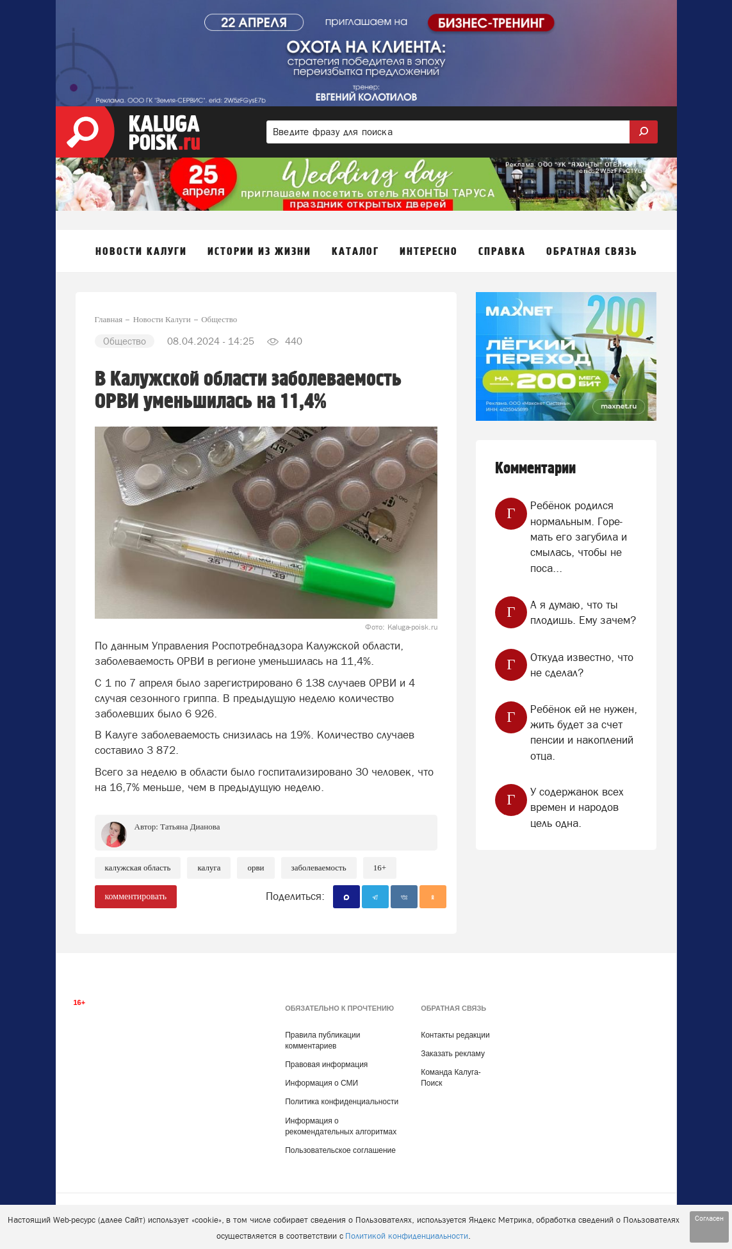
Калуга (208, 867)
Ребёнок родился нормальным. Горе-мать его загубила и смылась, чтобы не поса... (578, 536)
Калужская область (138, 867)
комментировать (136, 896)
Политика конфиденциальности (341, 1101)
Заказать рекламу (453, 1053)
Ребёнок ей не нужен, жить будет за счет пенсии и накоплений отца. (583, 732)
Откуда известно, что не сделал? (581, 665)
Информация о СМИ (321, 1083)
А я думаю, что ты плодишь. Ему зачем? (583, 612)
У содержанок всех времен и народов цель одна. (577, 807)
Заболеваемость (318, 867)
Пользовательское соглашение (340, 1150)
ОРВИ (255, 867)
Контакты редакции (455, 1035)
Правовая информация (326, 1064)
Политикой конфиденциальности (406, 1236)
